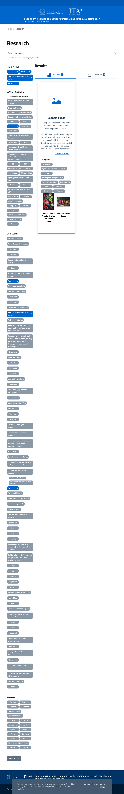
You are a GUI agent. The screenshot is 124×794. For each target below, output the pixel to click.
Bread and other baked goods (18, 609)
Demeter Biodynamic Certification (20, 117)
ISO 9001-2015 (26, 173)
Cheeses (13, 255)
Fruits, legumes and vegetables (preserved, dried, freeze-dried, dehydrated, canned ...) (19, 328)
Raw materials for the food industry (17, 516)
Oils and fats (12, 408)
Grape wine (13, 352)
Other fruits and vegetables (18, 457)
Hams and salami (14, 357)
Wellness (12, 687)
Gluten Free (13, 142)
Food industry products (16, 286)
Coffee (13, 627)
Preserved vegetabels (16, 504)
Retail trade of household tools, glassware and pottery (20, 483)
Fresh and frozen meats (16, 291)
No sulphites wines (15, 201)
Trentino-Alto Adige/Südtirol (18, 743)
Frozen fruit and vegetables (18, 307)
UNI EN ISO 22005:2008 (17, 215)
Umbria (13, 748)
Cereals (13, 249)
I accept (103, 787)
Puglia (13, 734)
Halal (25, 142)
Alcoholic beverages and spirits (19, 592)
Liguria (25, 720)
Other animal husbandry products (17, 434)
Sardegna (25, 734)
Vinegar (13, 587)
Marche (25, 725)
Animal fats (13, 598)
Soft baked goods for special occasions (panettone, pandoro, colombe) (19, 547)
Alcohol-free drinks (15, 238)
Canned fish (12, 633)
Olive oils (13, 419)
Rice (12, 528)
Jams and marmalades (16, 379)
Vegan (13, 224)
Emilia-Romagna (14, 711)
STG (12, 210)
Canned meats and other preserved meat (17, 640)
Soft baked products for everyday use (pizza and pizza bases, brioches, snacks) (20, 558)
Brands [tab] (55, 75)
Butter (13, 622)
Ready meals (13, 523)
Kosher (12, 185)
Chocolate (12, 646)
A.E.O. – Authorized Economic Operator (18, 102)
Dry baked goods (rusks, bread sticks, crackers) (19, 674)
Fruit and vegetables (15, 320)
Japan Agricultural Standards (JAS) (18, 179)
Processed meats (14, 509)
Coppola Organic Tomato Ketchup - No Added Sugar (48, 218)
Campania (25, 707)
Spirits (25, 206)
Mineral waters (13, 398)
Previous (39, 209)
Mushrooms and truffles (17, 403)
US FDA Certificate (14, 219)
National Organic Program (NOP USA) (19, 190)
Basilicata (25, 702)
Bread (13, 603)
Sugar (13, 565)
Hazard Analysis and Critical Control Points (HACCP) (18, 148)
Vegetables (13, 582)
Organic (13, 206)
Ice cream (12, 373)
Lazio (13, 720)
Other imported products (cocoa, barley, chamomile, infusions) (19, 463)
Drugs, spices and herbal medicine (17, 666)
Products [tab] (96, 75)
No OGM (26, 196)
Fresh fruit (13, 297)
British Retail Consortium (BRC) (19, 112)
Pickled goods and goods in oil (18, 498)
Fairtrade (25, 126)
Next (74, 209)
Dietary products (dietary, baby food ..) (19, 261)
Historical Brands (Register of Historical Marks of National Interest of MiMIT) (18, 157)
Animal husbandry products (18, 244)
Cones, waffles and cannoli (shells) (17, 653)
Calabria (13, 707)
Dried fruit (13, 660)
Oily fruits (12, 414)
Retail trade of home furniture (17, 478)
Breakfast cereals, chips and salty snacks (18, 615)
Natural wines (13, 196)
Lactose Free (25, 185)
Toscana (25, 738)
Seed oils (13, 539)
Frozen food (13, 302)
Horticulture (12, 368)
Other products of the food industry (17, 471)
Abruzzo (13, 702)
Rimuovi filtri (14, 758)
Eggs (13, 268)
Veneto (25, 748)
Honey (13, 363)
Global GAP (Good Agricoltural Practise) (18, 136)
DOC (12, 121)
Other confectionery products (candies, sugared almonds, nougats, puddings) (18, 443)
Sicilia (13, 738)
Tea (13, 571)
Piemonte (25, 729)
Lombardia (13, 725)
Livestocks (13, 384)
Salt (12, 533)
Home (9, 28)
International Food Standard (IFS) (20, 168)
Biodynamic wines (14, 108)
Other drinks (12, 451)
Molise (12, 729)
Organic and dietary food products (17, 426)
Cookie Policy (100, 784)
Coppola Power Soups (63, 215)
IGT (25, 164)
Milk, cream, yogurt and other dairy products (18, 391)
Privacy (88, 784)
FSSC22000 (13, 131)
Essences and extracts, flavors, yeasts (19, 275)
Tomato (13, 576)
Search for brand (16, 53)
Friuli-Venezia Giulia (15, 716)
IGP (13, 164)
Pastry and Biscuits (15, 493)
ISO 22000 (13, 173)
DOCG (25, 121)
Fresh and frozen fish (15, 681)
